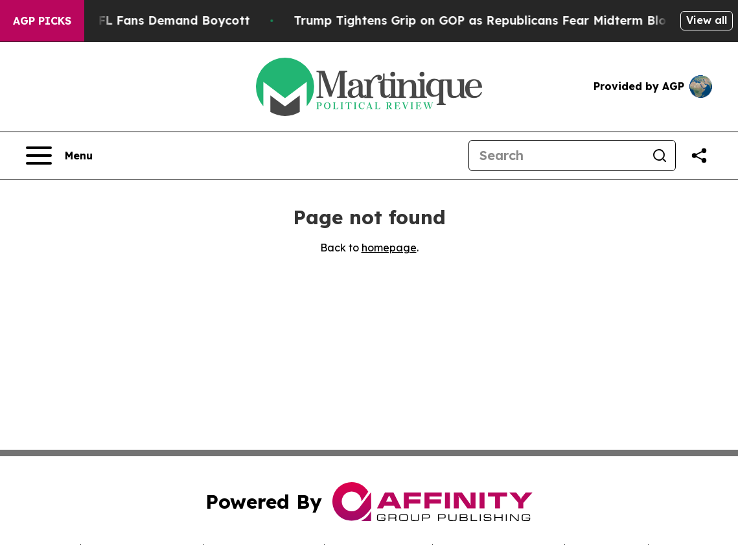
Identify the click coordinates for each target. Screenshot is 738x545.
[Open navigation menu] (59, 155)
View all (706, 20)
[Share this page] (699, 155)
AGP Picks (42, 20)
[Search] (556, 155)
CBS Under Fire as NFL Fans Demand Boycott (141, 20)
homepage (389, 247)
